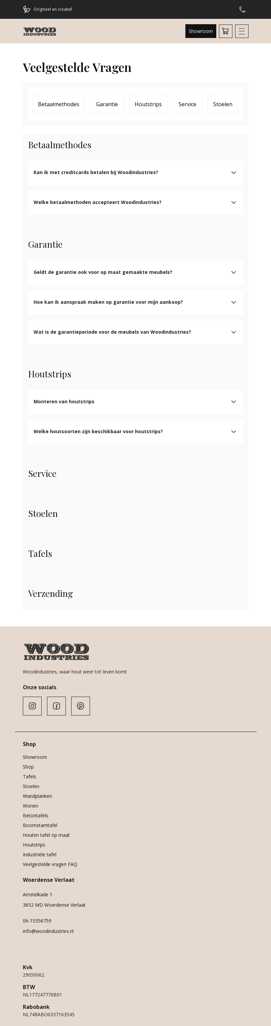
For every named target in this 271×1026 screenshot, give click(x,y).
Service (187, 104)
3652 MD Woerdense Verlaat (54, 905)
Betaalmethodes (58, 104)
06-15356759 (37, 920)
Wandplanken (37, 796)
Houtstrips (148, 104)
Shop (28, 767)
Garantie (107, 104)
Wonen (30, 806)
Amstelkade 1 (37, 894)
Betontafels (35, 815)
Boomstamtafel (40, 825)
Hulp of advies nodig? (242, 9)
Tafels (29, 776)
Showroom (201, 31)
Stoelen (222, 104)
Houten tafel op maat (46, 835)
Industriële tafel (39, 854)
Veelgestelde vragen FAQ (50, 864)
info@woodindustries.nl (48, 931)
